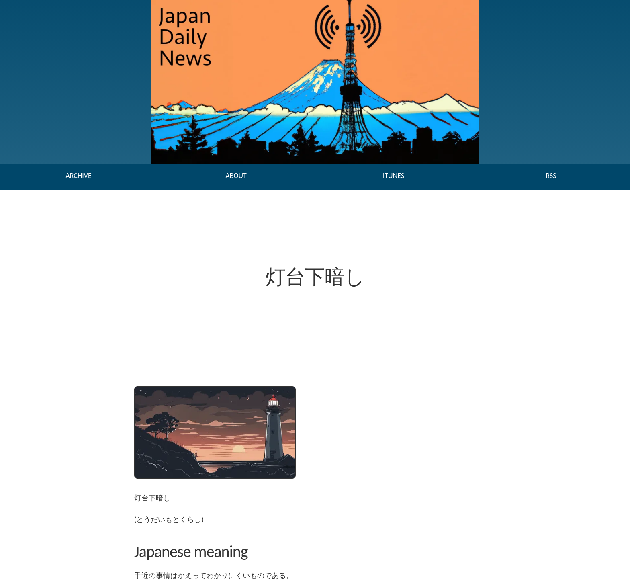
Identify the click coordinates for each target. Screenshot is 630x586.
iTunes (393, 175)
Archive (78, 175)
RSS (551, 175)
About (235, 175)
